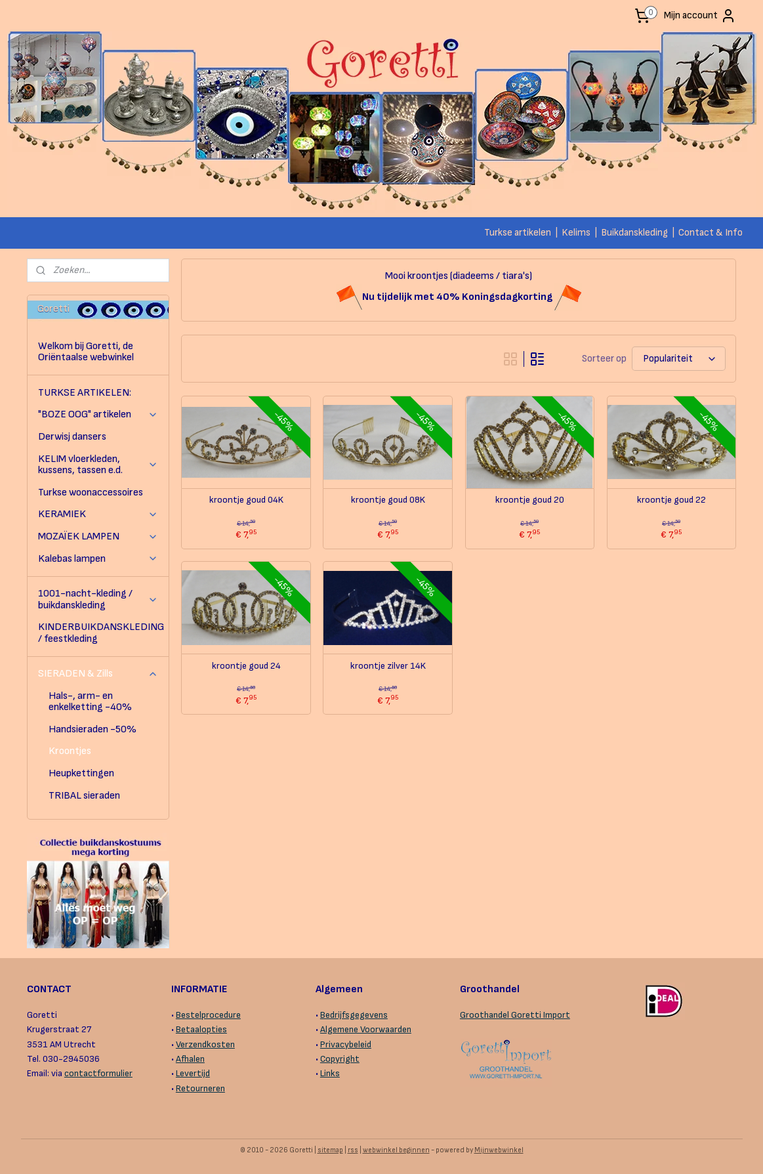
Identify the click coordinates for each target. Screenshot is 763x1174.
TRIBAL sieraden (84, 795)
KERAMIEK (98, 514)
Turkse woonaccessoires (90, 492)
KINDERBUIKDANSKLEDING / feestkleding (101, 633)
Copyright (340, 1058)
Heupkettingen (81, 773)
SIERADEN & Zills (98, 673)
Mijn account (700, 16)
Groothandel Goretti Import (515, 1014)
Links (330, 1073)
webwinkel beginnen (396, 1150)
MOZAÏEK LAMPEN (98, 536)
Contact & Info (710, 232)
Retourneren (200, 1088)
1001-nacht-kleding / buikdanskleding (98, 599)
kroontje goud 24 (246, 666)
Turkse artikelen (517, 232)
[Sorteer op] (678, 358)
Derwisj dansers (72, 436)
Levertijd (193, 1073)
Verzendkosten (205, 1044)
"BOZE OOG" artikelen (98, 414)
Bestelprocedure (208, 1014)
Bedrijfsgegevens (354, 1014)
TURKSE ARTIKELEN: (84, 393)
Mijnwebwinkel (499, 1150)
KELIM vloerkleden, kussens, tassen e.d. (98, 465)
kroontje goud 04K (246, 500)
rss (353, 1150)
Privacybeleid (345, 1044)
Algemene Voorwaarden (365, 1029)
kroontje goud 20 (529, 500)
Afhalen (190, 1058)
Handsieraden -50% (92, 729)
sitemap (330, 1150)
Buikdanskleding (634, 232)
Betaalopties (201, 1029)
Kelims (576, 232)
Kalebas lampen (98, 559)
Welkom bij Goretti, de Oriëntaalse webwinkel (86, 352)
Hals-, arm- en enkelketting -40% (90, 702)
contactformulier (98, 1073)
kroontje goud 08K (388, 500)
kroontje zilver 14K (388, 666)
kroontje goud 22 (671, 500)
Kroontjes (70, 751)
